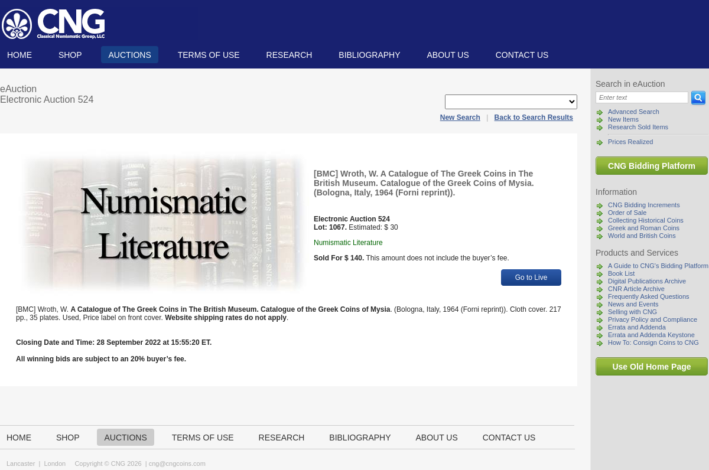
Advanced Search (633, 111)
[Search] (642, 97)
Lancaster (20, 463)
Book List (621, 273)
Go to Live (531, 277)
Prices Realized (630, 141)
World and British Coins (642, 235)
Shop (70, 55)
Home (19, 55)
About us (448, 55)
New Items (623, 119)
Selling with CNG (632, 311)
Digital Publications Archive (647, 281)
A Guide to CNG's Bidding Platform (658, 265)
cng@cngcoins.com (177, 463)
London (55, 463)
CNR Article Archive (636, 288)
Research (289, 55)
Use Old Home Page (651, 366)
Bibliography (369, 55)
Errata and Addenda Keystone (651, 334)
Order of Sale (627, 212)
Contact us (522, 55)
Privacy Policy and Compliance (652, 319)
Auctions (129, 55)
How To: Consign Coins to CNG (653, 342)
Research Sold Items (638, 126)
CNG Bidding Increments (644, 204)
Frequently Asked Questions (649, 296)
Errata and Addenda (637, 327)
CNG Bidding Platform (651, 166)
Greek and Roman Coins (643, 227)
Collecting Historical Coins (646, 220)
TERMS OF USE (209, 55)
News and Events (633, 304)
